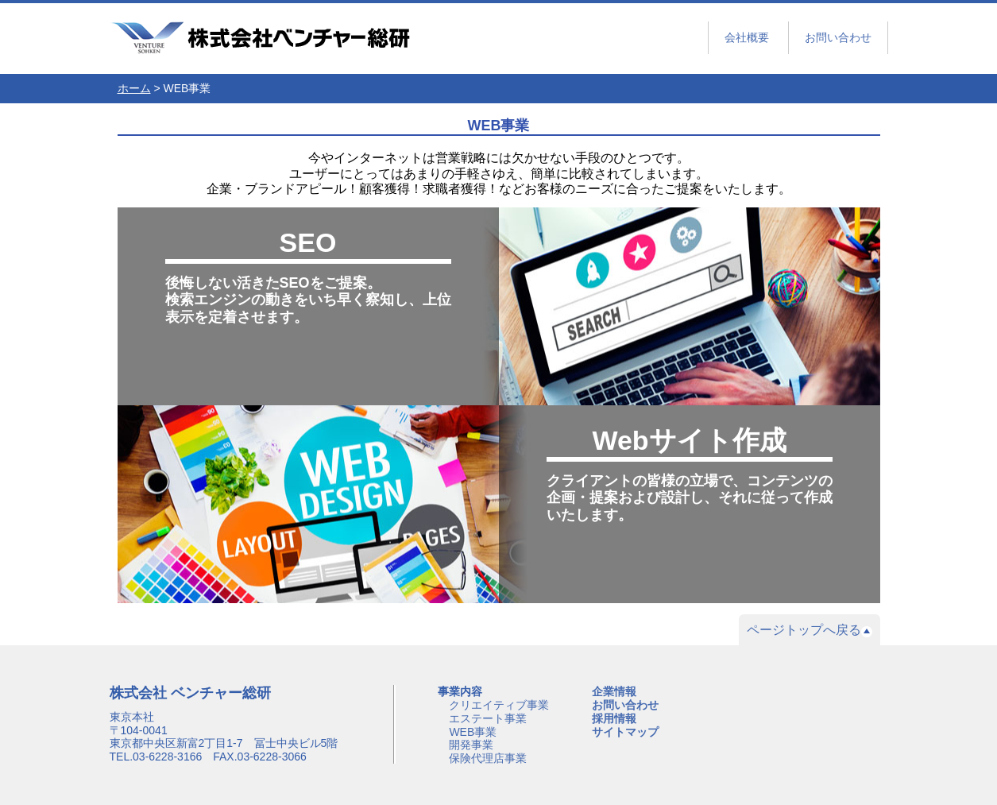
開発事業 (471, 744)
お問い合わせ (838, 37)
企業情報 (614, 691)
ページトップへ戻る (809, 630)
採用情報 (614, 718)
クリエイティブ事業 (499, 705)
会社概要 (747, 37)
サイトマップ (625, 732)
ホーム (134, 88)
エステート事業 (488, 718)
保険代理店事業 (488, 758)
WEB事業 (473, 732)
